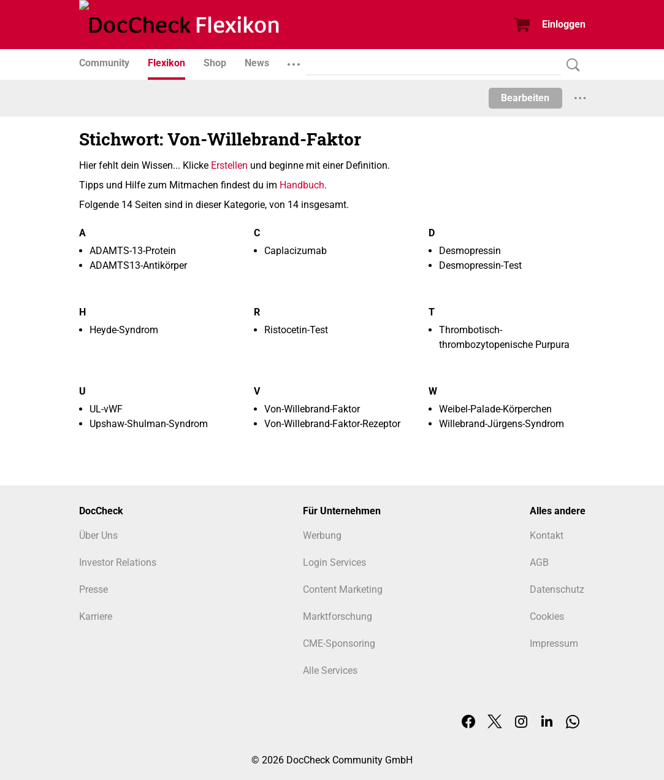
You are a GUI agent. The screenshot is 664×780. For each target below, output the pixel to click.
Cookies (547, 616)
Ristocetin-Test (296, 330)
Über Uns (98, 535)
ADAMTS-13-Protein (133, 251)
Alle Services (330, 670)
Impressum (554, 643)
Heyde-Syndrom (124, 330)
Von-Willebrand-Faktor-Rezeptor (332, 424)
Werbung (322, 535)
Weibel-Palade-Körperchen (495, 409)
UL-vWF (106, 409)
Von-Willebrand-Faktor (312, 409)
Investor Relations (117, 562)
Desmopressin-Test (480, 265)
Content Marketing (343, 589)
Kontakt (546, 535)
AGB (539, 562)
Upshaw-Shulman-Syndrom (149, 424)
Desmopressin (470, 251)
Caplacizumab (295, 251)
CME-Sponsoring (339, 643)
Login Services (334, 562)
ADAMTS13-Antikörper (138, 265)
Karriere (95, 616)
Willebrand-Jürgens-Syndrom (501, 424)
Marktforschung (337, 616)
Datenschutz (557, 589)
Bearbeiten (525, 98)
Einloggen (564, 24)
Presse (93, 589)
